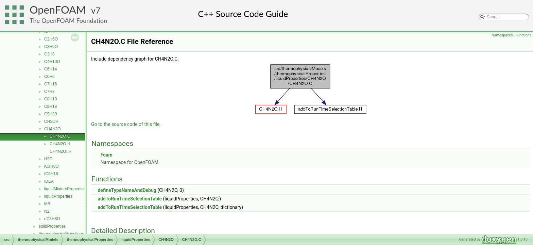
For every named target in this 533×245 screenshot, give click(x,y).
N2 (46, 211)
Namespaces (502, 35)
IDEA (49, 181)
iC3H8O (51, 166)
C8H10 (50, 99)
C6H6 (49, 76)
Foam (106, 155)
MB (47, 203)
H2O (48, 159)
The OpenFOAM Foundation (68, 20)
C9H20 (50, 114)
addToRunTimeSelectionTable (130, 198)
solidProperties (52, 226)
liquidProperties (58, 196)
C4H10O (52, 61)
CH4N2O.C (60, 136)
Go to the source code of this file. (126, 124)
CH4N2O (52, 129)
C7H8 (49, 91)
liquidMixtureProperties (65, 188)
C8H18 (50, 106)
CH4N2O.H (60, 144)
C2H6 (49, 31)
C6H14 (50, 69)
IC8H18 (51, 174)
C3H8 (49, 54)
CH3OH (51, 121)
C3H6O (51, 46)
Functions (523, 35)
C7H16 (50, 84)
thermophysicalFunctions (61, 233)
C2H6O (51, 39)
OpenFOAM (58, 9)
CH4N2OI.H (60, 151)
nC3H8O (52, 218)
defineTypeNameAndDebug (127, 190)
